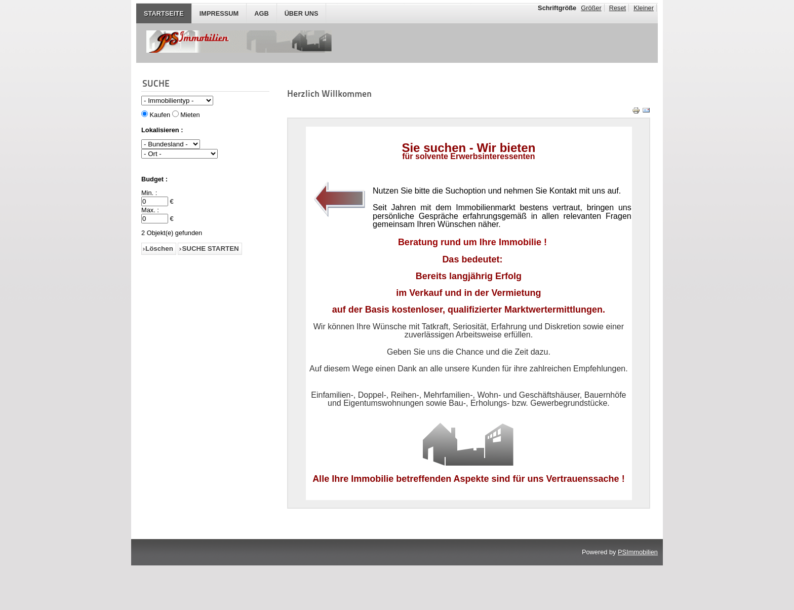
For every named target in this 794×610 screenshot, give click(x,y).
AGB (261, 13)
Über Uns (302, 13)
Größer (591, 8)
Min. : (149, 193)
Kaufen (160, 115)
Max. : (150, 210)
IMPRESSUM (219, 13)
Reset (617, 8)
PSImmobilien (638, 596)
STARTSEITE (164, 13)
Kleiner (643, 8)
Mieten (190, 115)
